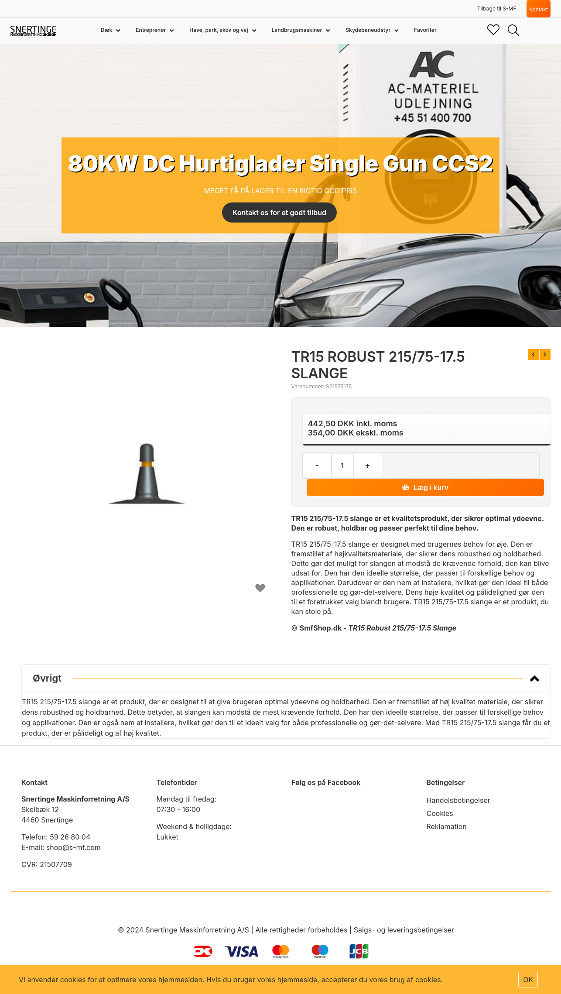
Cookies (440, 813)
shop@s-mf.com (73, 847)
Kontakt (538, 9)
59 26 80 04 (70, 837)
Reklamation (447, 826)
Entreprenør (151, 30)
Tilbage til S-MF (497, 8)
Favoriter (425, 30)
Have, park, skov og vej (219, 30)
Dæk (107, 30)
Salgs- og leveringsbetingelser (404, 929)
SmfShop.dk (321, 628)
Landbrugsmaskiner (298, 30)
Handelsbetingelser (458, 800)
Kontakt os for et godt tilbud (279, 212)
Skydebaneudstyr (368, 30)
